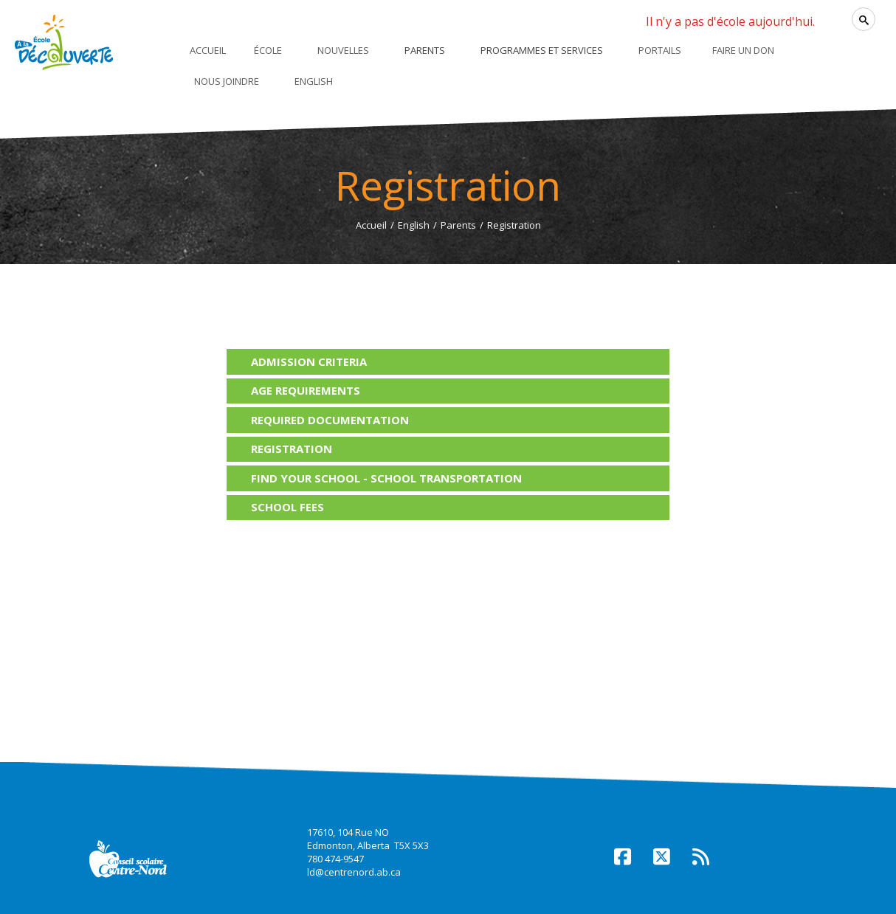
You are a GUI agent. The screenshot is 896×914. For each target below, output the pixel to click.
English (414, 225)
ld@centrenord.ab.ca (354, 872)
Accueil (371, 225)
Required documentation (330, 419)
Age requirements (305, 390)
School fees (287, 506)
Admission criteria (309, 361)
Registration (291, 448)
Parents (458, 225)
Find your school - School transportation (386, 478)
